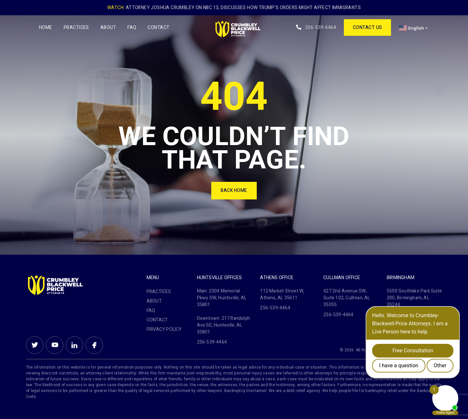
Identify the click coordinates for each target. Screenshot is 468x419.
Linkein (74, 345)
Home (45, 27)
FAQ (131, 27)
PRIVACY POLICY (164, 329)
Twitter (35, 345)
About (108, 27)
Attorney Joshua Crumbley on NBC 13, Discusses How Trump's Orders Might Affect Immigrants (243, 7)
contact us (367, 27)
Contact (158, 27)
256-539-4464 (320, 27)
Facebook (94, 345)
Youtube (54, 345)
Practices (76, 27)
